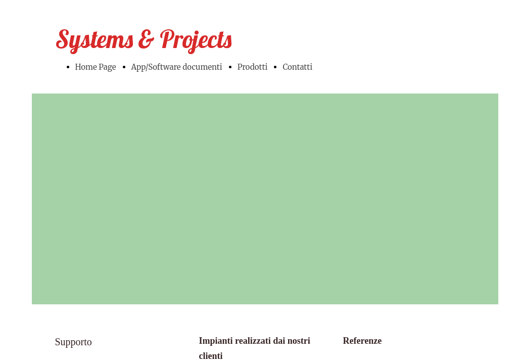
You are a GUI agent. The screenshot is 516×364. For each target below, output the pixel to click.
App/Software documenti (176, 67)
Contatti (297, 67)
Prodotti (253, 67)
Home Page (95, 67)
